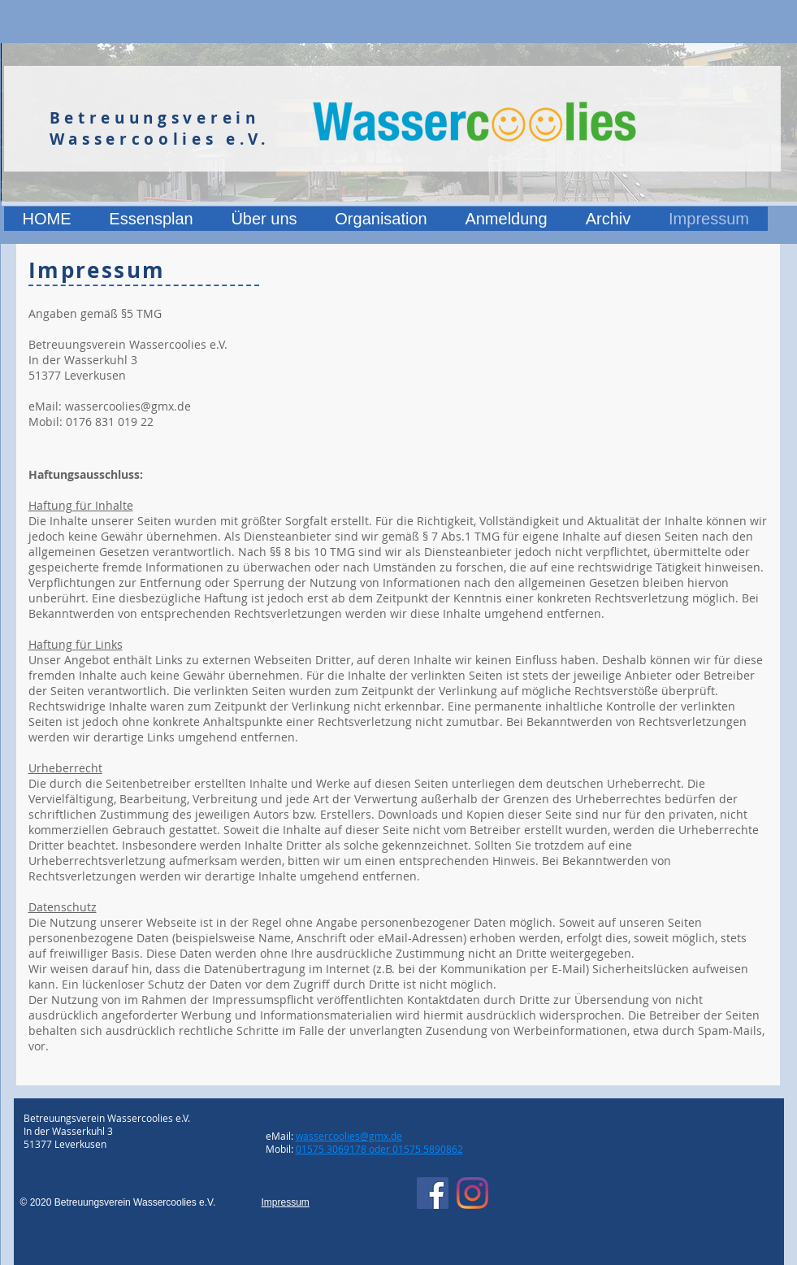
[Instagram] (472, 1193)
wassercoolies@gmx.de (128, 406)
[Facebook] (432, 1193)
